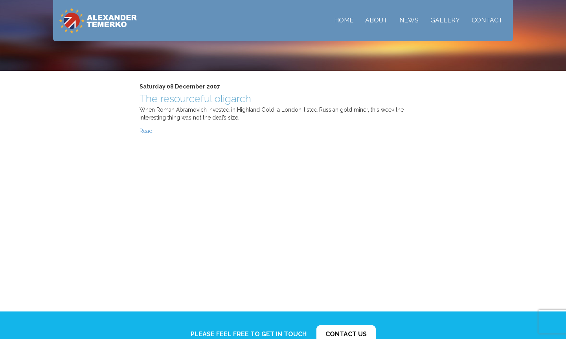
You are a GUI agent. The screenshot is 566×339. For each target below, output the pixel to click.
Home (343, 20)
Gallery (445, 20)
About (376, 20)
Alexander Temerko (98, 20)
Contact (487, 20)
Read (146, 131)
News (409, 20)
